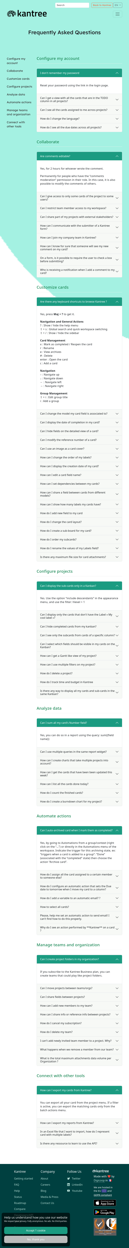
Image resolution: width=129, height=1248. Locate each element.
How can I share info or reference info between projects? (75, 1014)
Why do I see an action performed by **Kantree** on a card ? (77, 929)
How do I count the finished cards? (61, 793)
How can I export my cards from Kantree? (66, 1090)
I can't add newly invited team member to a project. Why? (75, 1041)
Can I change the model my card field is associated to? (73, 413)
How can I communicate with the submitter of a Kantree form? (75, 227)
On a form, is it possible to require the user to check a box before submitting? (76, 259)
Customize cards (18, 78)
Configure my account (16, 61)
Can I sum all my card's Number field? (63, 723)
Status (18, 1197)
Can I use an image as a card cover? (62, 448)
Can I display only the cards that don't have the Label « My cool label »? (76, 616)
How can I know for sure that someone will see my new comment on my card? (74, 247)
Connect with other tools (16, 124)
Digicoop (99, 1180)
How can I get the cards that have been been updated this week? (76, 773)
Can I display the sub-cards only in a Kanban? (68, 586)
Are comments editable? (55, 156)
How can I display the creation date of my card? (69, 466)
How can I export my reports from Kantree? (67, 1123)
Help (17, 1191)
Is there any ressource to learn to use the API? (68, 1143)
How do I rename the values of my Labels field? (69, 548)
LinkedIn (75, 1184)
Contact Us (47, 1203)
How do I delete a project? (56, 673)
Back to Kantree (102, 5)
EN (117, 5)
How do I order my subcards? (58, 539)
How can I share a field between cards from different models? (72, 494)
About (44, 1178)
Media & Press (49, 1197)
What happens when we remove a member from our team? (77, 1049)
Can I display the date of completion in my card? (70, 422)
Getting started (23, 1178)
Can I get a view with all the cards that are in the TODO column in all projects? (74, 99)
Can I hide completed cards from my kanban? (68, 626)
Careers (45, 1184)
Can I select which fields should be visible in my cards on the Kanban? (77, 645)
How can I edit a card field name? (60, 475)
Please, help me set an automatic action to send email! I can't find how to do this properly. (74, 917)
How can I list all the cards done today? (64, 784)
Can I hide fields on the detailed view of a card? (69, 431)
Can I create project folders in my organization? (69, 959)
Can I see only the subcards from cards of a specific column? (77, 635)
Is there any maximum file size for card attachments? (73, 557)
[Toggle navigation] (117, 14)
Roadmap (20, 1203)
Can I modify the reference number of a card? (68, 440)
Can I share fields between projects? (62, 997)
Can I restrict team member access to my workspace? (73, 208)
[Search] (72, 5)
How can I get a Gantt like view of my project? (68, 656)
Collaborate (15, 70)
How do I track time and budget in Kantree (66, 682)
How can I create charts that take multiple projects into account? (74, 761)
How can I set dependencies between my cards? (69, 484)
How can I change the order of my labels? (65, 457)
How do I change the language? (59, 118)
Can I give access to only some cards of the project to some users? (76, 197)
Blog (43, 1191)
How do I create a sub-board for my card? (66, 531)
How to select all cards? (54, 907)
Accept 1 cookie (35, 1230)
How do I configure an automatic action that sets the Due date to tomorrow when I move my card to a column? (75, 887)
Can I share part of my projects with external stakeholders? (76, 217)
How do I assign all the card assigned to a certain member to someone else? (76, 876)
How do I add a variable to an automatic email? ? (70, 898)
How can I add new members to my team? (66, 1005)
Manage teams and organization (18, 112)
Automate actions (19, 102)
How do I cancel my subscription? (61, 1023)
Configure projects (19, 86)
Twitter (74, 1178)
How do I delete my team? (56, 1032)
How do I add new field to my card (61, 513)
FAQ (16, 1184)
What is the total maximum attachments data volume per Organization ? (75, 1059)
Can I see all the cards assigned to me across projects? (73, 110)
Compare (20, 1209)
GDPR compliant (103, 1195)
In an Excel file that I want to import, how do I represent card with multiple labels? (74, 1133)
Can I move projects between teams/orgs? (66, 988)
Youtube (74, 1191)
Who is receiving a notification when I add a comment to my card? (77, 271)
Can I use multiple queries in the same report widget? (73, 752)
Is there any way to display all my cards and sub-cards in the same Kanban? (77, 692)
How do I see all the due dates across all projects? (70, 127)
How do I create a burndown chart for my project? (71, 801)
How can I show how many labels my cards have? (70, 504)
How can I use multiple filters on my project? (67, 664)
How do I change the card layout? (61, 522)
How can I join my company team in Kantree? (68, 237)
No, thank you (35, 1239)
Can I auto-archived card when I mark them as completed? (76, 830)
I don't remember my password (59, 73)
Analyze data (16, 94)
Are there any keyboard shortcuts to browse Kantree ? (73, 301)
